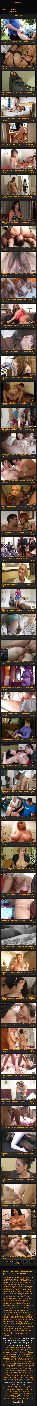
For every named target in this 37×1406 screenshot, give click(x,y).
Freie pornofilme (27, 1361)
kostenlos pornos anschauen (14, 1307)
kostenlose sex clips (24, 1325)
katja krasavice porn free (13, 1303)
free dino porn (24, 1288)
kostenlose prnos (12, 1325)
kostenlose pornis (19, 1318)
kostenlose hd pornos (9, 1314)
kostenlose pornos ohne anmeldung (14, 1323)
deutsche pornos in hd (16, 1282)
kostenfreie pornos (16, 1305)
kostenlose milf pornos (26, 1316)
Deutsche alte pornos (12, 1347)
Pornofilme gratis (17, 1368)
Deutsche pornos (27, 1356)
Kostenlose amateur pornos (23, 1372)
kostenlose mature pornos (11, 1316)
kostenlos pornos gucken (21, 1309)
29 (18, 1263)
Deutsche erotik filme (9, 1358)
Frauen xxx (7, 1354)
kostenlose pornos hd (21, 1321)
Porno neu (27, 1347)
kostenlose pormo (8, 1318)
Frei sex (18, 1361)
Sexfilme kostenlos (23, 1370)
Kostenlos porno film (25, 1374)
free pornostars (15, 1291)
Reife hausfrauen (10, 1395)
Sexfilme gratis (18, 1400)
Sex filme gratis (29, 1358)
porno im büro (7, 1332)
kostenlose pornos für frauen (16, 1319)
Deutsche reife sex (23, 1391)
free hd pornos (14, 1289)
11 (31, 1261)
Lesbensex (24, 1375)
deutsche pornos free (20, 1281)
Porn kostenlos (18, 2)
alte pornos (6, 1277)
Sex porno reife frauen (12, 1374)
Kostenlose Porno (26, 1386)
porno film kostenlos (24, 1330)
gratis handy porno (23, 1295)
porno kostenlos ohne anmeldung (22, 1332)
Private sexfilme (28, 1398)
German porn (24, 1354)
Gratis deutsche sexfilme (22, 1379)
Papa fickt (20, 1358)
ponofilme (15, 1330)
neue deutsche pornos (13, 1328)
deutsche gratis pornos (22, 1279)
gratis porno (12, 1296)
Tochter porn (9, 1360)
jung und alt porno (15, 1302)
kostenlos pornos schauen (11, 1311)
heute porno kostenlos (22, 1300)
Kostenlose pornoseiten (10, 1363)
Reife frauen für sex (20, 1360)
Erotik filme (17, 1386)
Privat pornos (13, 1391)
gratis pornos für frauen (25, 1298)
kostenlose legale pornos (24, 1314)
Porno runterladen (17, 1367)
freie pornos (17, 1293)
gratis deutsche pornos (10, 1295)
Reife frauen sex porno (26, 1353)
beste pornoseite (15, 1277)
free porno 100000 (25, 1289)
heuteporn (6, 1302)
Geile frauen (24, 1349)
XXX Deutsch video (21, 1388)
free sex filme (25, 1291)
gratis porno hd (21, 1296)
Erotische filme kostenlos (12, 1349)
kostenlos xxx (11, 1312)
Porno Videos (29, 1377)
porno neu (6, 1333)
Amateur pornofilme (12, 1353)
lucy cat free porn (20, 1326)
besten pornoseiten (27, 1277)
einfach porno (23, 1286)
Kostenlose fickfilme (26, 1393)
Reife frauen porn (8, 1379)
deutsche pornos (8, 1281)
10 (28, 1261)
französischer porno (13, 1288)
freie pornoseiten (27, 1293)
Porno (21, 1347)
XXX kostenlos (26, 1365)
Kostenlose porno (24, 1363)
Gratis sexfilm (15, 1354)
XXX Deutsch (9, 1386)
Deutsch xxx (9, 1375)
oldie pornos (24, 1328)
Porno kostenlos (14, 1338)
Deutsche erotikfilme (10, 1370)
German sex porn (8, 1388)
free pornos (6, 1291)
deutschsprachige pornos (10, 1286)
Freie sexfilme (16, 1351)
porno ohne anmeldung (17, 1333)
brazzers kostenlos (8, 1279)
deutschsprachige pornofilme (18, 1284)
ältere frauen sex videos (16, 1377)
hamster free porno (8, 1300)
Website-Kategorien (13, 10)
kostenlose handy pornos (24, 1312)
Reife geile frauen (13, 1393)
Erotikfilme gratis (16, 1365)
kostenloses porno (8, 1326)
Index (5, 10)
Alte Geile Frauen (16, 1356)
